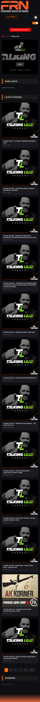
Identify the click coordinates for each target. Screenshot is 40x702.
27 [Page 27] (25, 670)
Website (27, 70)
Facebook (13, 70)
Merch (20, 64)
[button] (26, 16)
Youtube (20, 70)
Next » (32, 670)
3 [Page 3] (15, 670)
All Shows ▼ (12, 17)
